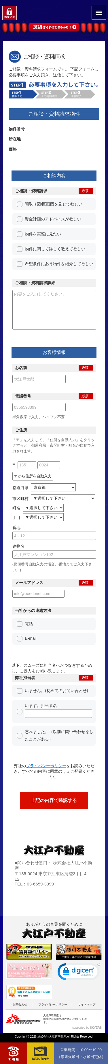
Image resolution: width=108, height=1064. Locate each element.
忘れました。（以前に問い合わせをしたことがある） (59, 743)
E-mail (31, 646)
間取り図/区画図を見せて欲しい (53, 204)
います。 (58, 718)
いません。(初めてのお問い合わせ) (56, 698)
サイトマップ (86, 1012)
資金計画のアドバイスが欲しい (53, 219)
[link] (79, 981)
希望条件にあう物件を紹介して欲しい (59, 263)
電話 (29, 631)
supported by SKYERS (87, 1035)
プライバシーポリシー (52, 1012)
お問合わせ (20, 1012)
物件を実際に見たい (43, 234)
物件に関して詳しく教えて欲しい (55, 249)
